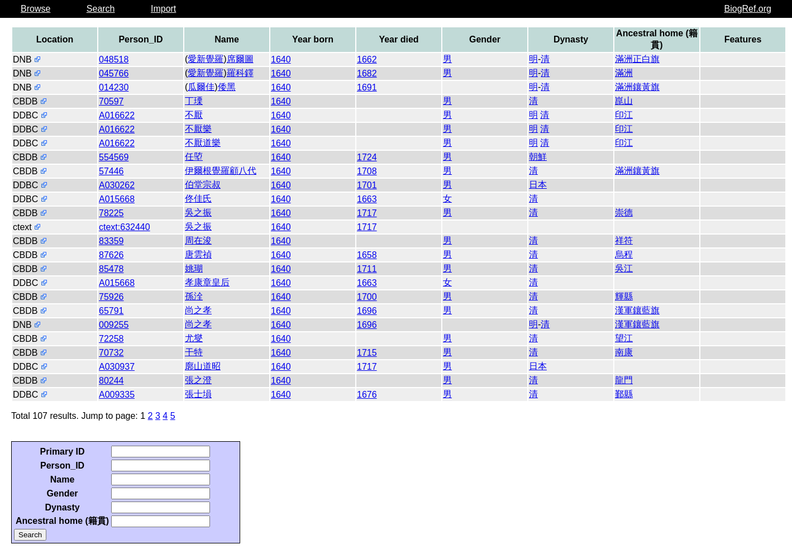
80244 (111, 380)
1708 (367, 171)
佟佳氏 (198, 198)
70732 (111, 352)
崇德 (624, 212)
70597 (111, 101)
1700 (367, 297)
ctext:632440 (124, 227)
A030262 (117, 185)
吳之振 (198, 212)
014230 (113, 87)
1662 (367, 59)
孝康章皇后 (207, 282)
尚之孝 (198, 310)
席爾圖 (240, 59)
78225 (111, 213)
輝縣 (624, 296)
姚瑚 (194, 268)
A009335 (117, 394)
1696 (367, 311)
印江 (624, 115)
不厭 (194, 115)
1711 (367, 269)
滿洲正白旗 (637, 59)
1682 (367, 73)
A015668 (117, 199)
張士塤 (198, 394)
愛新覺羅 (205, 59)
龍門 (624, 380)
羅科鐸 (240, 73)
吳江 (624, 268)
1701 (367, 185)
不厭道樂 (203, 142)
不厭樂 (198, 128)
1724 (367, 157)
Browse (35, 8)
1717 (367, 213)
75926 (111, 297)
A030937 (117, 366)
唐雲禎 (198, 254)
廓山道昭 (203, 366)
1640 (281, 59)
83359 (111, 241)
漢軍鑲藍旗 (637, 310)
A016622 (117, 115)
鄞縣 (624, 394)
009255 (113, 325)
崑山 (624, 101)
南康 (624, 352)
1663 (367, 199)
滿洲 (624, 73)
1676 (367, 394)
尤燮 (194, 338)
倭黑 (227, 87)
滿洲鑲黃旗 (637, 87)
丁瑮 (194, 101)
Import (163, 8)
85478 (111, 269)
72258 (111, 338)
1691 (367, 87)
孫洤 (194, 296)
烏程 (624, 254)
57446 (111, 171)
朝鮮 (538, 156)
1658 (367, 255)
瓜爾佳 (201, 87)
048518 (113, 59)
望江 (624, 338)
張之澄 (198, 380)
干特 (194, 352)
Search (101, 8)
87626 (111, 255)
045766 (113, 73)
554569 (113, 157)
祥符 (624, 240)
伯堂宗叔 (203, 184)
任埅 (194, 156)
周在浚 (198, 240)
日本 (538, 184)
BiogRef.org (748, 8)
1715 (367, 352)
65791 (111, 311)
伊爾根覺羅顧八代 (220, 170)
